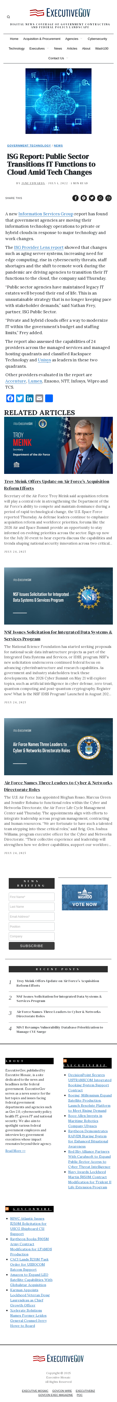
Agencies (71, 39)
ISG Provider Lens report (39, 247)
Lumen (35, 381)
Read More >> (15, 1144)
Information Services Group (45, 214)
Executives (37, 48)
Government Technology (29, 145)
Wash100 (101, 48)
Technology (16, 48)
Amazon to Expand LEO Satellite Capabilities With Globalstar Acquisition (31, 1273)
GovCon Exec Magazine (55, 1388)
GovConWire (32, 1202)
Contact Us (56, 58)
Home (14, 39)
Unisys (44, 360)
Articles (72, 48)
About (86, 48)
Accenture (15, 381)
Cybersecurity (97, 39)
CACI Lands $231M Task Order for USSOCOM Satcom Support (29, 1258)
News (58, 48)
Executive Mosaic (35, 1384)
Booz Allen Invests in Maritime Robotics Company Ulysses (85, 1114)
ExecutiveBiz (85, 1059)
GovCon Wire (62, 1384)
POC (80, 1388)
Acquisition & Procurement (41, 39)
